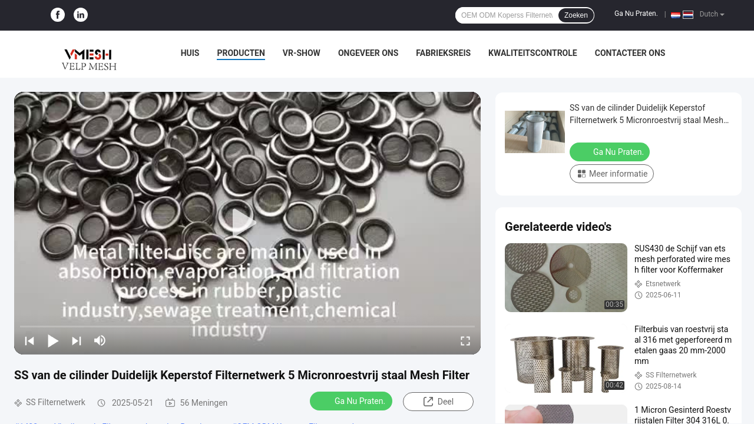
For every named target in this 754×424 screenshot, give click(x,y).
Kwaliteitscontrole (532, 53)
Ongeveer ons (368, 53)
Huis (190, 53)
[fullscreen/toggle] (465, 340)
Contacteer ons (630, 53)
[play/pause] (53, 340)
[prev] (29, 340)
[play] (247, 223)
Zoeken (576, 15)
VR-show (301, 53)
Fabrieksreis (443, 53)
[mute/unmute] (100, 340)
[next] (76, 340)
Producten (240, 53)
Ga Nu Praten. (636, 13)
